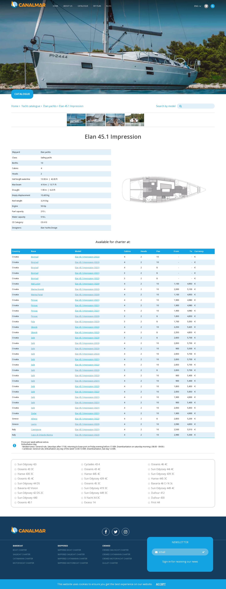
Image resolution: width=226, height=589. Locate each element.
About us (67, 6)
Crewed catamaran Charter (116, 554)
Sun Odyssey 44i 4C (162, 469)
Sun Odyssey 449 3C (96, 492)
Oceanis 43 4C (92, 469)
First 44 (155, 502)
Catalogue (83, 6)
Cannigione (36, 429)
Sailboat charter (21, 554)
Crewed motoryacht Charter (117, 558)
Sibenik (34, 327)
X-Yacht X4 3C (92, 497)
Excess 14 (89, 502)
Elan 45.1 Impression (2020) (87, 283)
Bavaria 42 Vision (28, 488)
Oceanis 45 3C (92, 483)
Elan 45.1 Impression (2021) (87, 267)
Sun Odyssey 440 (27, 497)
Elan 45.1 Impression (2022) (87, 256)
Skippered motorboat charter (73, 563)
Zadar (34, 413)
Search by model (165, 106)
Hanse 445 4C (92, 473)
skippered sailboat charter (71, 554)
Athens (34, 418)
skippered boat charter (69, 550)
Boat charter (20, 550)
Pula (33, 321)
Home (55, 6)
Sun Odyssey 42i (27, 464)
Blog (108, 6)
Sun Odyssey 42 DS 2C (30, 492)
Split (33, 337)
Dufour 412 (158, 492)
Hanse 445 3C (159, 478)
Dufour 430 (158, 497)
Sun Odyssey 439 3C (163, 473)
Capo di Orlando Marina (42, 435)
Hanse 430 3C (26, 473)
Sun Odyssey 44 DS (29, 483)
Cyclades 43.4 (92, 464)
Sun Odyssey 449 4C (163, 488)
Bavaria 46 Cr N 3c (162, 483)
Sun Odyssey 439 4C (96, 478)
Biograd (34, 256)
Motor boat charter (23, 563)
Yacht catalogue (31, 106)
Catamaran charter (23, 558)
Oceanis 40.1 (25, 502)
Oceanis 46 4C (159, 464)
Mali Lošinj (35, 283)
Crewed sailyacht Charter (115, 550)
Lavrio (34, 424)
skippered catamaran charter (72, 558)
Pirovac (34, 300)
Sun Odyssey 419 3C (96, 488)
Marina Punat (37, 294)
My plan (97, 6)
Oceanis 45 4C (26, 478)
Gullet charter (110, 563)
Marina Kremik (37, 289)
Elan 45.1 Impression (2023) (87, 262)
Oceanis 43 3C (26, 469)
